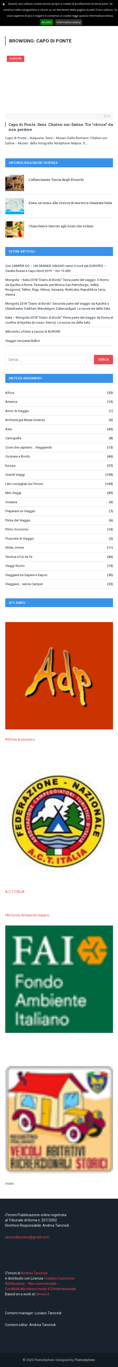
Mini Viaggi (13, 493)
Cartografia (13, 438)
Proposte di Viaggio (19, 538)
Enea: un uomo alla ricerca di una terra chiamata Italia (70, 203)
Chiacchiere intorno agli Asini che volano (61, 226)
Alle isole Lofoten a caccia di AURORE (32, 331)
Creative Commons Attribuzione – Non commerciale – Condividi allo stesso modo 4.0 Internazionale (40, 1283)
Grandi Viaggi (15, 474)
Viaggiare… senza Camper (24, 584)
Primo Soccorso (17, 529)
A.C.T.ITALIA (15, 892)
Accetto (47, 22)
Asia (8, 429)
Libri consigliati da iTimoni (24, 484)
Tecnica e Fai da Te (18, 557)
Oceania (11, 502)
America (11, 402)
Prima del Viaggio (18, 520)
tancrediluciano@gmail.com (27, 1237)
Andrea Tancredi (33, 1273)
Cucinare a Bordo (17, 456)
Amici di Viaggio (17, 411)
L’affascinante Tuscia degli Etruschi (56, 179)
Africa (9, 393)
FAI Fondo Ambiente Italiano (27, 915)
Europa (15, 58)
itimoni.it (42, 1294)
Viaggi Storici (15, 566)
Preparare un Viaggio (20, 511)
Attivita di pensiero (20, 739)
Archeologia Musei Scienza (25, 420)
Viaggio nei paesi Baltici (22, 341)
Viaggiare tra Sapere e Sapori (26, 575)
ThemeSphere (85, 1360)
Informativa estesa (69, 22)
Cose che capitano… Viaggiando (28, 447)
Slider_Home (14, 547)
